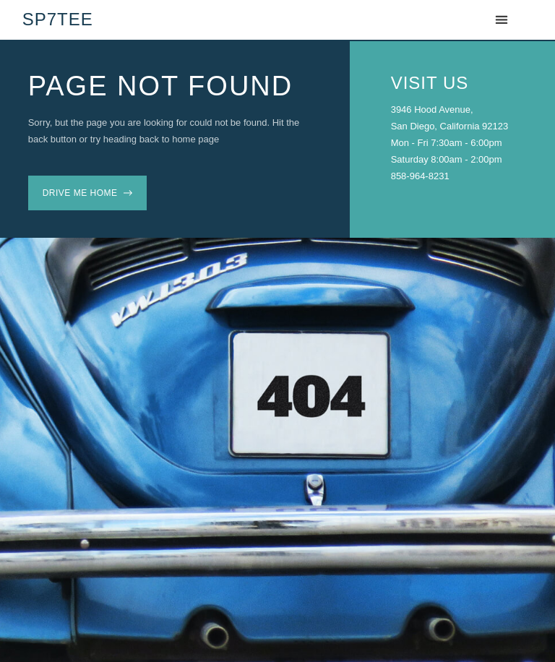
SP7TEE (57, 19)
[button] (501, 20)
